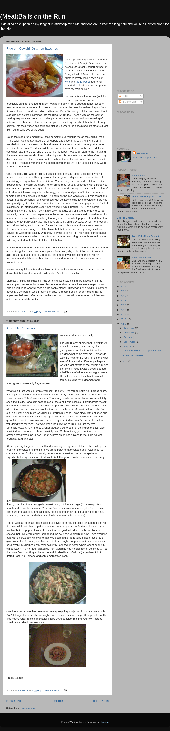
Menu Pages (83, 81)
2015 (124, 296)
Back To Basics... (126, 218)
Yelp (67, 81)
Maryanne (142, 153)
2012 (124, 310)
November (129, 332)
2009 (124, 324)
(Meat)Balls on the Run (32, 16)
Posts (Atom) (28, 708)
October (128, 337)
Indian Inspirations (141, 257)
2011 (124, 314)
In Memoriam (138, 175)
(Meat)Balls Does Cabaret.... (146, 236)
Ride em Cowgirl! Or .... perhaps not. (32, 48)
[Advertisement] (139, 61)
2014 (124, 300)
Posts (123, 96)
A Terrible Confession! (21, 328)
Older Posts (100, 701)
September (129, 341)
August (127, 346)
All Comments (128, 101)
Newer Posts (15, 701)
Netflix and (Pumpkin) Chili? (146, 196)
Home (58, 701)
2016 (124, 291)
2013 (124, 305)
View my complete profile (146, 157)
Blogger (104, 722)
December (129, 328)
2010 (124, 319)
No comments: (52, 311)
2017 (124, 286)
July (125, 361)
